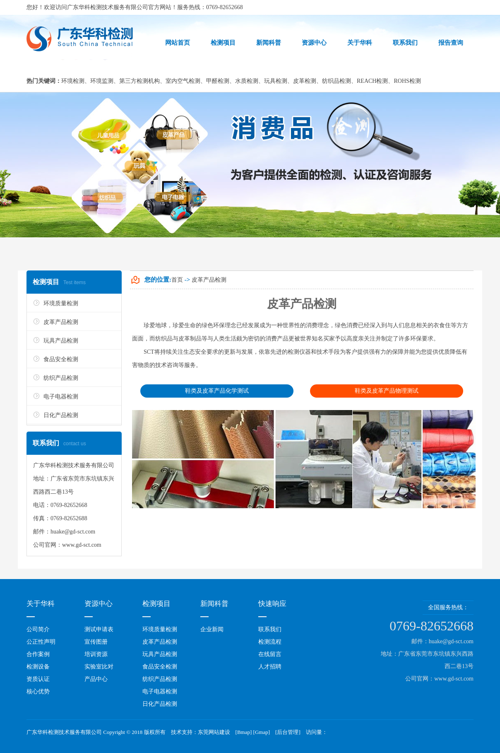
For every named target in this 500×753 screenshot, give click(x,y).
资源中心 (314, 42)
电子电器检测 (60, 396)
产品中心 (96, 679)
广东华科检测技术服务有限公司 (107, 7)
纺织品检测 (336, 81)
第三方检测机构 (139, 81)
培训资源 (96, 654)
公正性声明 (40, 642)
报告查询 (450, 42)
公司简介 (38, 629)
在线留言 (269, 654)
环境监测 (101, 81)
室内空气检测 (183, 81)
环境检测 (72, 81)
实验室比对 (98, 667)
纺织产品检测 (60, 378)
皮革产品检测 (60, 322)
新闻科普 (268, 42)
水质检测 (246, 81)
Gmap (261, 732)
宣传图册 (96, 642)
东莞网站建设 (214, 732)
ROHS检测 (407, 81)
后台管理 (287, 732)
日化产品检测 (60, 415)
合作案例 (38, 654)
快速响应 (272, 604)
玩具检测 (275, 81)
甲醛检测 (217, 81)
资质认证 (38, 679)
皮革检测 (304, 81)
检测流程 (269, 642)
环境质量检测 (60, 303)
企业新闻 (212, 629)
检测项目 (223, 42)
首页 (177, 280)
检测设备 (38, 667)
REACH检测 (372, 81)
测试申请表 (98, 629)
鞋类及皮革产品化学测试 (217, 391)
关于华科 (359, 42)
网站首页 (177, 42)
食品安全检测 (60, 359)
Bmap (243, 732)
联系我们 (405, 42)
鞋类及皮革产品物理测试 (386, 391)
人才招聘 (269, 667)
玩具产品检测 (60, 341)
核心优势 (38, 691)
